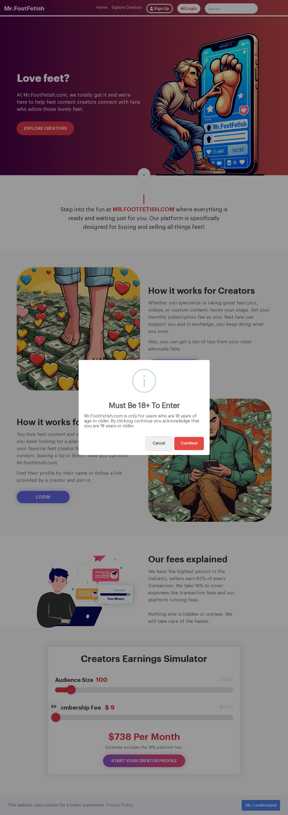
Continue (189, 443)
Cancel (159, 443)
